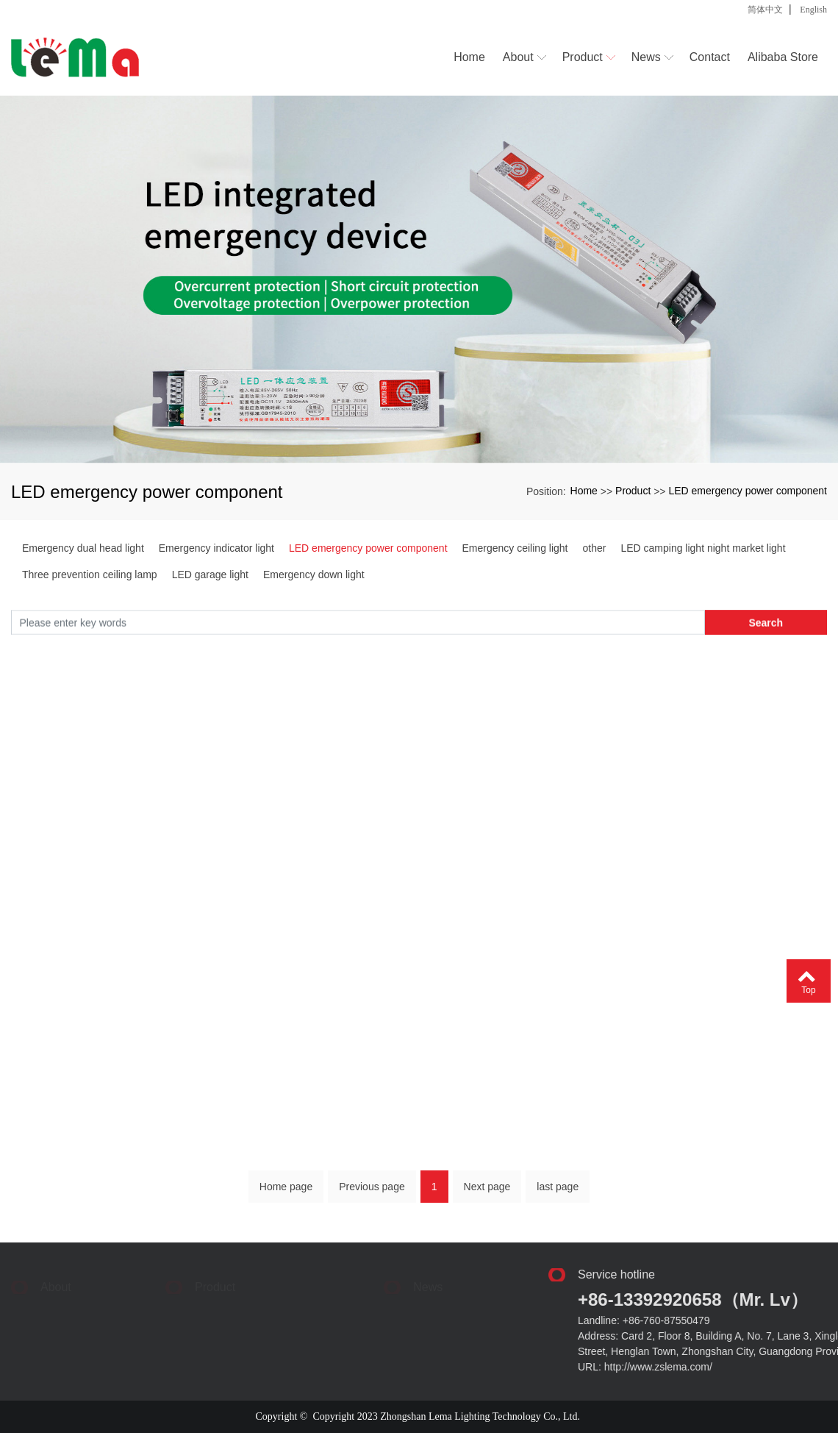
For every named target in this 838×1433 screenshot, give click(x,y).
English (813, 9)
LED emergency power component (747, 491)
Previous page (372, 1193)
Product (633, 491)
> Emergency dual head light (174, 1292)
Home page (285, 1193)
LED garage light (210, 574)
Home (584, 491)
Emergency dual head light (83, 548)
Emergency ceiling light (515, 548)
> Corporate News (403, 1292)
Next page (487, 1193)
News (428, 1276)
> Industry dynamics (356, 1306)
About (55, 1276)
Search (765, 626)
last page (558, 1193)
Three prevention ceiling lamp (89, 574)
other (594, 548)
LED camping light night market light (702, 548)
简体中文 (765, 9)
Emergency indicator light (216, 548)
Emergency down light (314, 574)
